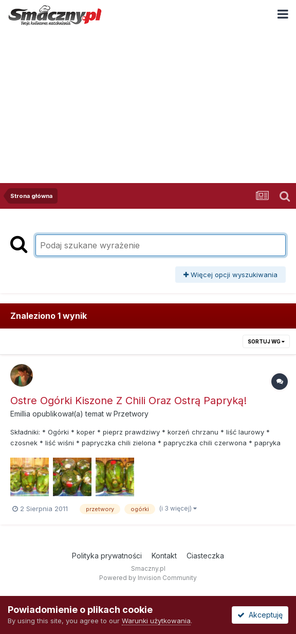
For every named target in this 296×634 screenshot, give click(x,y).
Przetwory (131, 413)
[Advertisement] (148, 106)
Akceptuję (260, 614)
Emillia (20, 413)
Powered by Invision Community (148, 578)
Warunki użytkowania (156, 621)
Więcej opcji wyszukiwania (230, 274)
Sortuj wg (266, 341)
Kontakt (164, 555)
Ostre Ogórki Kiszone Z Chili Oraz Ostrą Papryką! (128, 400)
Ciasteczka (205, 555)
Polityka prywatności (107, 555)
